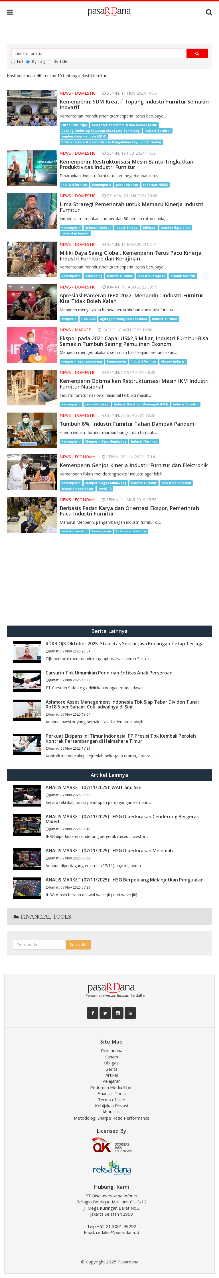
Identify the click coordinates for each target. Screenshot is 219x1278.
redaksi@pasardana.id (117, 1232)
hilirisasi (149, 228)
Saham (111, 1057)
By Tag (35, 61)
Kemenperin (101, 185)
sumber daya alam (175, 228)
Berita (111, 1069)
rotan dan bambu (75, 233)
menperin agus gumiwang (81, 361)
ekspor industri (173, 361)
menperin (68, 319)
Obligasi (111, 1063)
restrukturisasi (97, 404)
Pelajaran (111, 1081)
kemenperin (70, 276)
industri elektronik (176, 483)
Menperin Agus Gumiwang (105, 441)
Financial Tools (112, 1093)
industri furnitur (98, 228)
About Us (111, 1111)
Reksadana (111, 1050)
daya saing (93, 276)
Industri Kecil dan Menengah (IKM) (141, 404)
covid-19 (104, 489)
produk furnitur (183, 276)
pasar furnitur (127, 185)
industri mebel (126, 228)
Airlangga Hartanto (130, 531)
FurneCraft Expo (74, 125)
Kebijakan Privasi (111, 1105)
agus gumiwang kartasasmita (123, 319)
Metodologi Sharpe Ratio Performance (111, 1118)
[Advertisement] (109, 580)
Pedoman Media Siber (111, 1087)
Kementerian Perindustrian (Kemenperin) (124, 125)
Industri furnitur (74, 185)
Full (17, 61)
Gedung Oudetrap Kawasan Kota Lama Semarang (100, 131)
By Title (57, 61)
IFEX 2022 (88, 319)
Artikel (112, 1075)
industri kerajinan (151, 276)
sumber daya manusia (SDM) (83, 136)
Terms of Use (111, 1099)
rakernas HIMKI (155, 185)
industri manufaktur (77, 489)
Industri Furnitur (158, 131)
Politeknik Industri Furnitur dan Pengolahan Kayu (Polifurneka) (111, 142)
